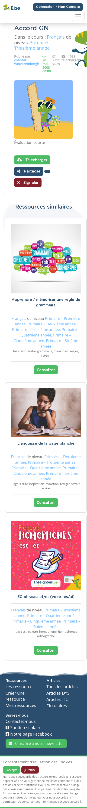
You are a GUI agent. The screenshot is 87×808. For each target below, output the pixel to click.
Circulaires (56, 705)
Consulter (46, 369)
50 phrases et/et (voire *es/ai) (45, 597)
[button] (47, 171)
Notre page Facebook (29, 734)
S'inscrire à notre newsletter (36, 743)
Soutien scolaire (24, 727)
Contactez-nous (21, 721)
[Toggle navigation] (78, 16)
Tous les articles (62, 686)
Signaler (28, 182)
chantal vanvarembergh (26, 62)
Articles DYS (58, 693)
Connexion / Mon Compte (58, 7)
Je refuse (30, 770)
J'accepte (11, 770)
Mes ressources (21, 705)
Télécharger (32, 160)
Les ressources (20, 686)
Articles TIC (57, 699)
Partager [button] (28, 171)
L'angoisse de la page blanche (45, 443)
